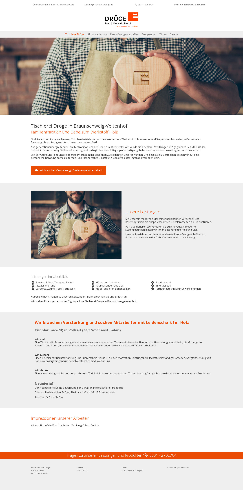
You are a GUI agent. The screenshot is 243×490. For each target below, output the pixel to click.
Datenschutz (183, 467)
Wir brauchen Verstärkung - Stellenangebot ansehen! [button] (68, 170)
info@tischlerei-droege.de (133, 470)
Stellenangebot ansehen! (191, 4)
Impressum (171, 467)
